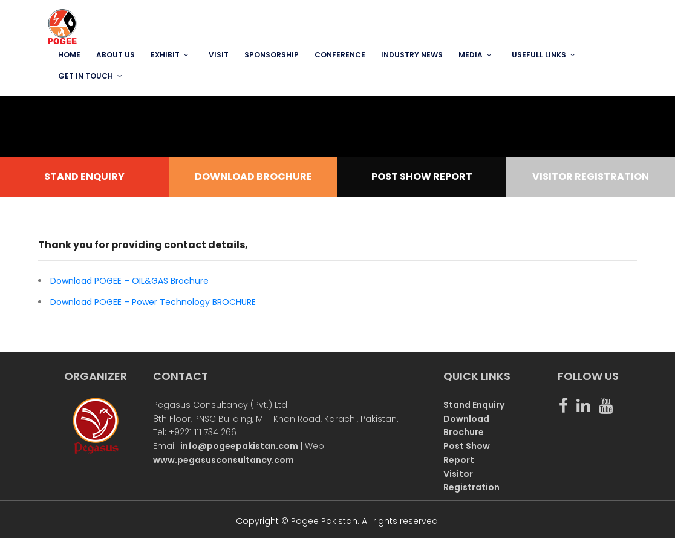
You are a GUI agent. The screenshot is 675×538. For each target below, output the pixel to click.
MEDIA (470, 55)
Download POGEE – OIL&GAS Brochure (129, 281)
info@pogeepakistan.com (239, 446)
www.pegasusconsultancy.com (223, 460)
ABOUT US (115, 55)
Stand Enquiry (473, 405)
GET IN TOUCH (85, 76)
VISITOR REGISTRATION (590, 176)
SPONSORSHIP (271, 55)
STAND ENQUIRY (84, 176)
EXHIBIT (165, 55)
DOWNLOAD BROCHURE (253, 176)
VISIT (219, 55)
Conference (340, 55)
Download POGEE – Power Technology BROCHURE (153, 302)
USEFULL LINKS (539, 55)
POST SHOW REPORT (421, 176)
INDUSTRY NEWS (412, 55)
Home (69, 55)
